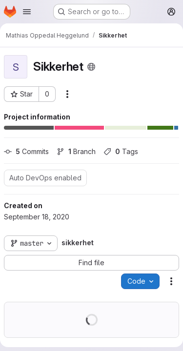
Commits (26, 151)
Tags (120, 151)
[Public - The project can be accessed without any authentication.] (91, 67)
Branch (76, 151)
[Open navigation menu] (27, 12)
